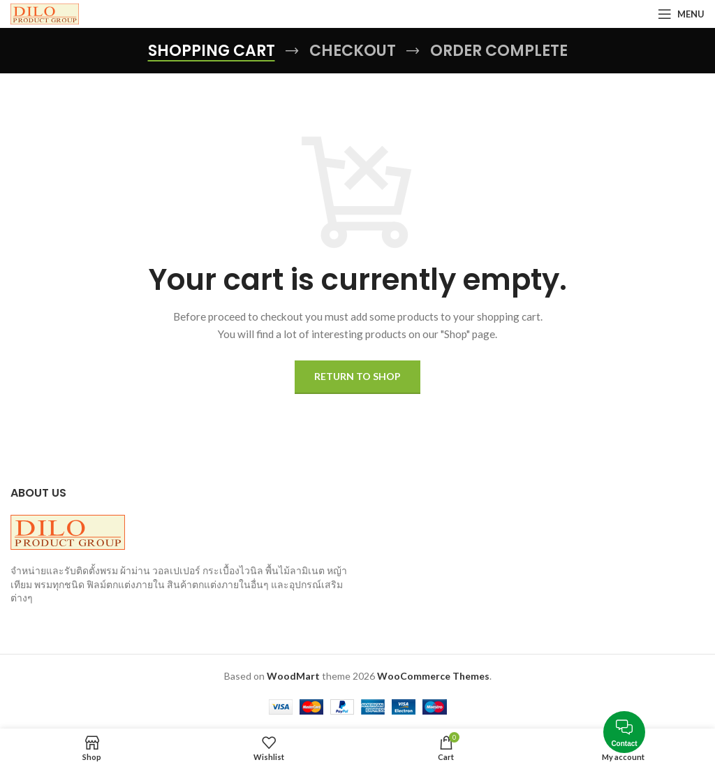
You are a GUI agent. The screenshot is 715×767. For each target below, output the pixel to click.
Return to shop (357, 376)
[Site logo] (44, 13)
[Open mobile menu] (681, 14)
